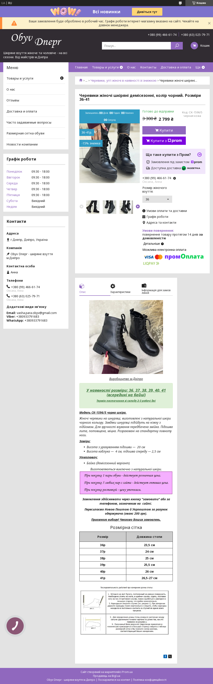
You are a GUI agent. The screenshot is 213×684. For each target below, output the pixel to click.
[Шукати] (177, 46)
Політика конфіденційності (149, 680)
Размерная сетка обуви (25, 133)
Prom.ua (127, 672)
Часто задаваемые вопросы (29, 122)
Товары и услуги (105, 67)
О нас (131, 67)
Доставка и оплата (176, 67)
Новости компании (22, 144)
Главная (81, 67)
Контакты (148, 67)
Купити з (166, 140)
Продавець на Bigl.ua (106, 676)
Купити (166, 130)
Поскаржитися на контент (114, 680)
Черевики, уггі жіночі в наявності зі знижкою (123, 81)
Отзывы (13, 100)
